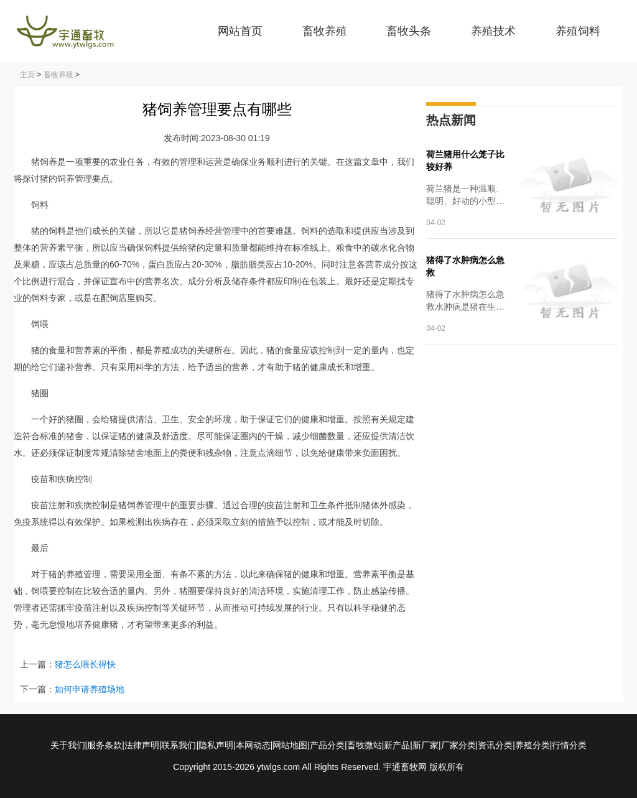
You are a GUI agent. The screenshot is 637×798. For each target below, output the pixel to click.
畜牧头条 (408, 31)
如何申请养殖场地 (89, 689)
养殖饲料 (578, 31)
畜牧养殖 (324, 31)
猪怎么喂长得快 (85, 664)
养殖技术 (493, 31)
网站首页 (240, 31)
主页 (27, 74)
